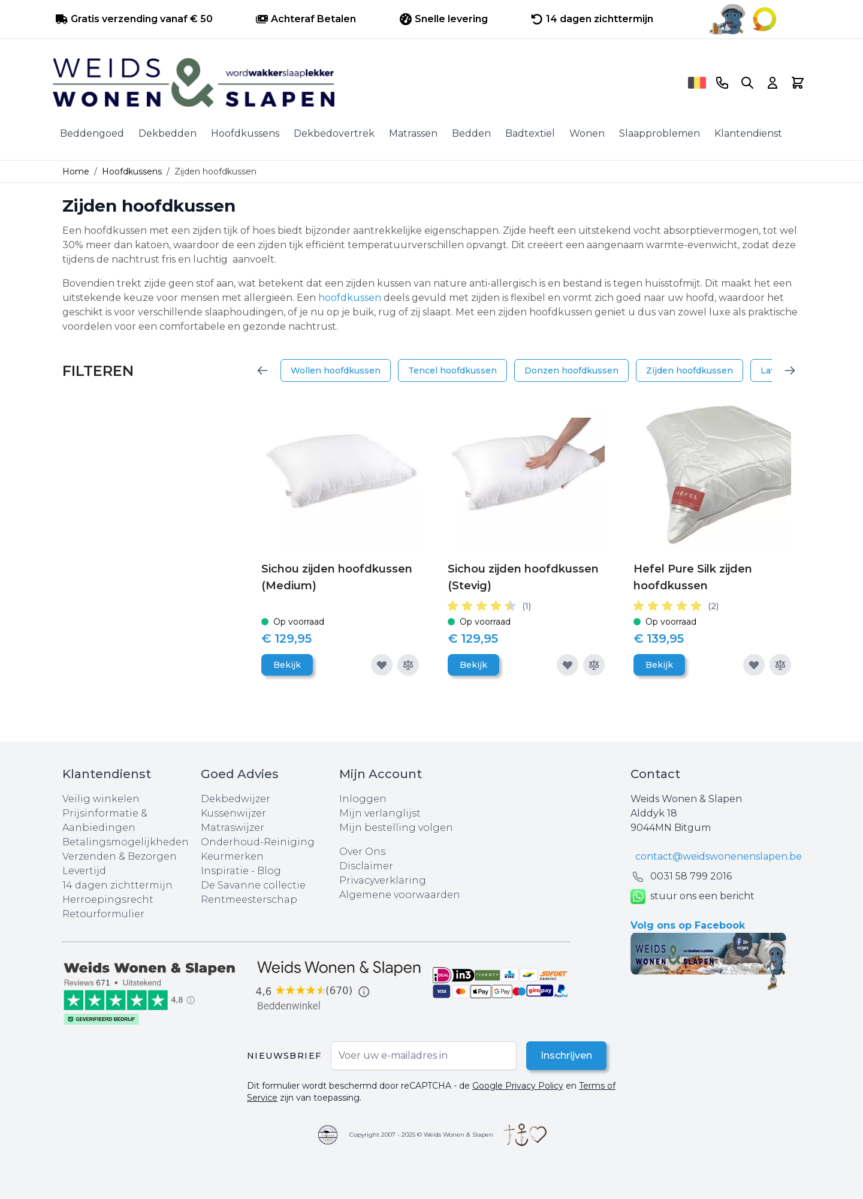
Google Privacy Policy (517, 1085)
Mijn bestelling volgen (396, 827)
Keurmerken (232, 856)
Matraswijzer (232, 827)
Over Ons (362, 851)
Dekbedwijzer (235, 799)
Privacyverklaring (382, 880)
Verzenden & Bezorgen (119, 856)
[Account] (772, 82)
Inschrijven (566, 1055)
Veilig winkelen (101, 799)
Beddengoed (92, 133)
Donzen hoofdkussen (571, 370)
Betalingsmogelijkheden (125, 842)
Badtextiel (530, 133)
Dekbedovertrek (334, 133)
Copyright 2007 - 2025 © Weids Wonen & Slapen (421, 1134)
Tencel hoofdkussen (452, 370)
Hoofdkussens (245, 133)
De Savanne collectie (253, 885)
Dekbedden (167, 133)
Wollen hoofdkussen (336, 370)
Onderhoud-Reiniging (258, 842)
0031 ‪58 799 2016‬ (691, 876)
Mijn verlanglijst (380, 813)
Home (75, 171)
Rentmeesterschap (249, 899)
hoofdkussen (351, 297)
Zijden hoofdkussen (689, 370)
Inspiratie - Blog (241, 870)
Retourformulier (103, 914)
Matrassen (413, 133)
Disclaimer (366, 866)
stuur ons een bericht (692, 896)
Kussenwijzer (233, 813)
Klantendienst (748, 133)
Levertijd (84, 870)
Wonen (587, 133)
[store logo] (366, 82)
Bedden (471, 133)
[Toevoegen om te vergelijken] (408, 665)
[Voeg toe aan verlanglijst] (382, 665)
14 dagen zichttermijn (117, 885)
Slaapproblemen (659, 133)
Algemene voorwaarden (399, 894)
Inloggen (363, 799)
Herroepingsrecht (107, 899)
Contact (655, 774)
